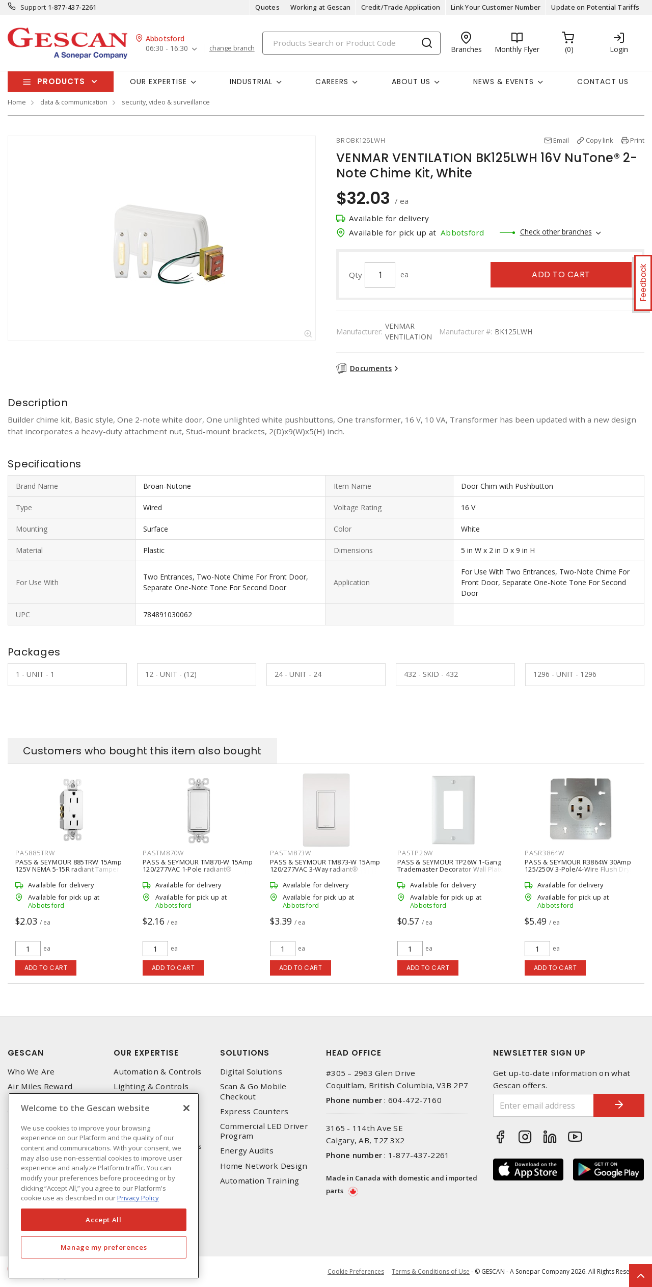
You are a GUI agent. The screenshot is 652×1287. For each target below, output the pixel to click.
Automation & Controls (157, 1071)
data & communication (73, 102)
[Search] (351, 43)
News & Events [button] (503, 81)
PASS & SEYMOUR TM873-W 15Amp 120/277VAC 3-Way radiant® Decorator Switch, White (325, 869)
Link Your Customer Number (495, 7)
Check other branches (556, 232)
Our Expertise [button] (158, 81)
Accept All (104, 1219)
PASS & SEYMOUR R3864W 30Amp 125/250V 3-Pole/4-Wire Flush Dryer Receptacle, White (581, 869)
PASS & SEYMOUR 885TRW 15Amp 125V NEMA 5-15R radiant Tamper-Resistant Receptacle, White (68, 869)
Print (637, 140)
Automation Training (260, 1181)
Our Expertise (146, 1052)
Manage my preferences (104, 1247)
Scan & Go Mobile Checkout (253, 1091)
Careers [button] (331, 81)
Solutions (244, 1052)
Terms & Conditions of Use (431, 1271)
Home (17, 102)
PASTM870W (163, 852)
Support (33, 7)
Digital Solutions (251, 1071)
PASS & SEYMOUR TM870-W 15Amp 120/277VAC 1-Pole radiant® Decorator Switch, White (198, 869)
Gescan (26, 1052)
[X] (186, 1108)
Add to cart (561, 274)
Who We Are (31, 1071)
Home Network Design (264, 1166)
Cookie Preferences (356, 1272)
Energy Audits (247, 1150)
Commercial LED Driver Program (264, 1131)
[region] (103, 1186)
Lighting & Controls (151, 1086)
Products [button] (61, 81)
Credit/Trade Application (400, 7)
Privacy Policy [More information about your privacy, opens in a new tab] (138, 1197)
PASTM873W (290, 852)
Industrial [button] (251, 81)
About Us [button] (411, 81)
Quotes (267, 7)
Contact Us (603, 81)
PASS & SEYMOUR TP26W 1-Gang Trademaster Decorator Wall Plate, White (451, 869)
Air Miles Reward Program (40, 1091)
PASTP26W (415, 852)
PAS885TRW (35, 852)
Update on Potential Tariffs (595, 7)
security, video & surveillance (166, 102)
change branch (232, 48)
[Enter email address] (543, 1105)
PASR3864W (544, 852)
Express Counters (254, 1111)
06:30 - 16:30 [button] (167, 48)
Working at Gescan (320, 7)
